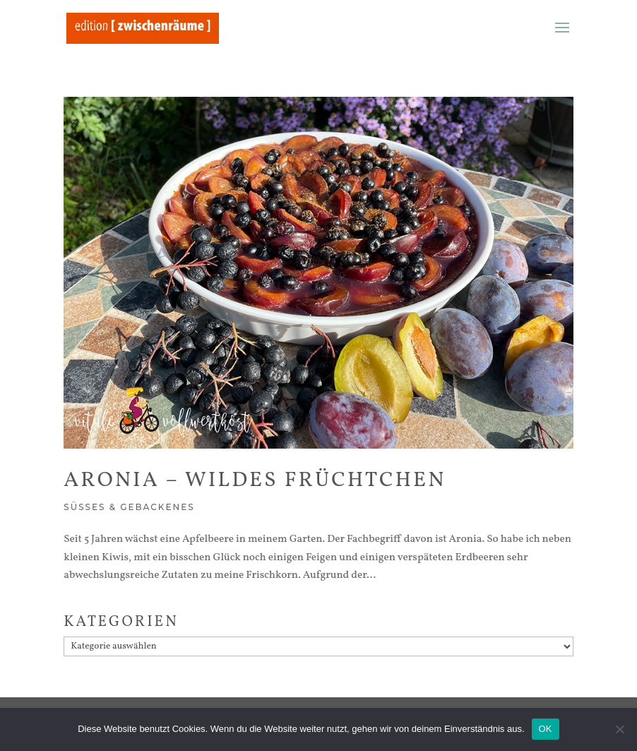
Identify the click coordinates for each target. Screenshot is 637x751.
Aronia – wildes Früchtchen (255, 480)
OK (545, 728)
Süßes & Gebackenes (129, 507)
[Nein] (619, 729)
